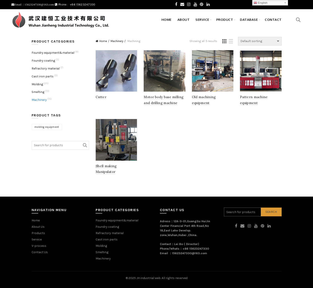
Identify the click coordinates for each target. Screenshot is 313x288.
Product (224, 20)
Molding (37, 84)
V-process (39, 246)
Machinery (117, 41)
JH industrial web (148, 278)
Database (249, 20)
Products (38, 233)
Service (202, 20)
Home (166, 20)
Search (84, 145)
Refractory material (46, 68)
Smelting (38, 92)
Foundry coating (43, 60)
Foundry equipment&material (53, 53)
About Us (38, 227)
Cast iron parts (43, 76)
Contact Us (40, 252)
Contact (273, 20)
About (183, 20)
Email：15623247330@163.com (34, 4)
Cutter (101, 97)
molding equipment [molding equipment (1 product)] (46, 126)
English (260, 3)
